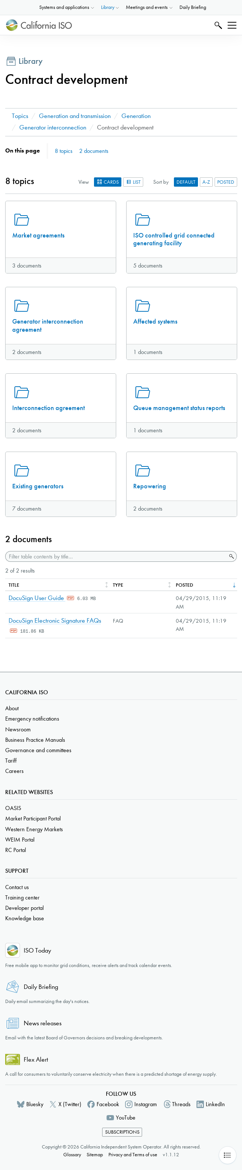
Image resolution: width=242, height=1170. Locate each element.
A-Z (206, 182)
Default (186, 182)
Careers (14, 770)
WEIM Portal (19, 839)
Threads (181, 1104)
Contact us (17, 887)
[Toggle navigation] (232, 25)
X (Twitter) (69, 1104)
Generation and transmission (75, 116)
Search (217, 25)
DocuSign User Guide (37, 598)
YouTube (125, 1117)
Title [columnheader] (14, 585)
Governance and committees (38, 750)
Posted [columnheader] (184, 585)
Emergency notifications (32, 718)
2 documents (93, 150)
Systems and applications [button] (64, 7)
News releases (42, 1023)
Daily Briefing (192, 7)
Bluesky (34, 1104)
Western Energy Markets (34, 829)
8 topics (64, 150)
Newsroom (18, 729)
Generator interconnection (52, 127)
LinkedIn (215, 1104)
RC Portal (15, 849)
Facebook (108, 1104)
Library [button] (107, 7)
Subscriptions (122, 1132)
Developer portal (24, 907)
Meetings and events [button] (147, 7)
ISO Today (37, 950)
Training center (22, 897)
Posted (225, 182)
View (83, 181)
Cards (108, 182)
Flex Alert (36, 1060)
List (133, 182)
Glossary (72, 1154)
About (12, 708)
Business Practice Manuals (35, 739)
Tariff (11, 760)
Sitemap (95, 1154)
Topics (20, 116)
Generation (136, 116)
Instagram (145, 1104)
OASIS (13, 808)
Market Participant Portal (33, 818)
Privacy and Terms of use (132, 1154)
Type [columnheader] (118, 585)
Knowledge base (24, 918)
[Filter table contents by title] (116, 556)
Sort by (161, 181)
